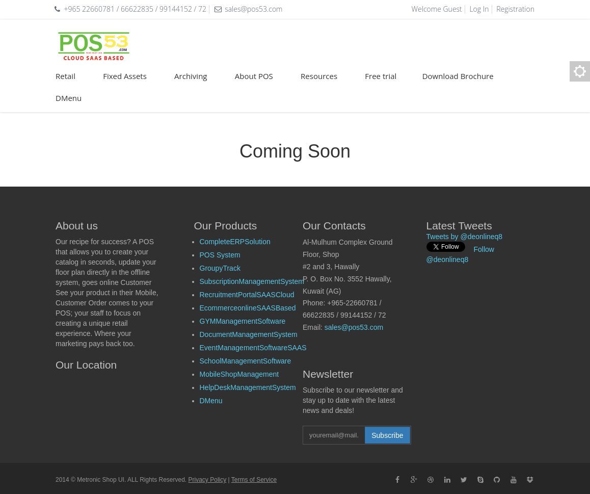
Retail (72, 76)
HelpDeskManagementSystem (248, 387)
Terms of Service (254, 479)
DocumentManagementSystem (249, 334)
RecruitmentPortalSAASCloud (247, 295)
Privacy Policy (208, 479)
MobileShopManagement (239, 374)
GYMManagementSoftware (243, 321)
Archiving (197, 76)
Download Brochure (458, 76)
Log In (479, 9)
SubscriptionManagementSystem (252, 281)
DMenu (69, 98)
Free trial (386, 76)
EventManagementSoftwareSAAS (253, 348)
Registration (515, 9)
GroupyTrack (220, 268)
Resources (326, 76)
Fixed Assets (131, 76)
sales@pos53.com (354, 327)
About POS (261, 76)
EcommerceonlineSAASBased (248, 308)
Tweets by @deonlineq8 (464, 236)
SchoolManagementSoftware (245, 361)
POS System (220, 255)
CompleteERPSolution (235, 242)
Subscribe (387, 435)
